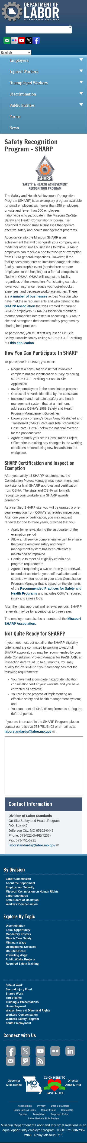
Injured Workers (48, 71)
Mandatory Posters (18, 934)
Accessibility (25, 1106)
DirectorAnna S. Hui (73, 1083)
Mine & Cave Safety (19, 938)
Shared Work (14, 993)
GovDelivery (26, 1061)
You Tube (40, 1051)
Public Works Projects (20, 959)
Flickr (55, 1051)
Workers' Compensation (22, 904)
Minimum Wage (16, 942)
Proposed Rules (59, 1114)
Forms (15, 116)
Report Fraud (48, 1110)
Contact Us (67, 1110)
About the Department (20, 883)
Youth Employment (18, 1023)
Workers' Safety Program (22, 1019)
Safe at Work (14, 985)
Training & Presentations (22, 1002)
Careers (23, 1114)
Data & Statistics (60, 1106)
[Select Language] (15, 52)
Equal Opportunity (18, 930)
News (14, 128)
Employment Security (20, 887)
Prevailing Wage (16, 955)
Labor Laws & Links (24, 1110)
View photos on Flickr (14, 40)
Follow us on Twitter (28, 40)
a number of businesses (28, 296)
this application (22, 343)
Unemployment (16, 1006)
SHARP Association (20, 306)
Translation (39, 1114)
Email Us (8, 1057)
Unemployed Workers (48, 83)
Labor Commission (18, 879)
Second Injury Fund (19, 989)
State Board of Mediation (22, 900)
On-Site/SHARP (16, 951)
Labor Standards (17, 895)
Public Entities (48, 105)
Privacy (41, 1106)
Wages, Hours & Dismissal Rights (28, 1010)
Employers (48, 60)
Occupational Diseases (21, 946)
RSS (40, 1061)
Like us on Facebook (36, 40)
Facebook (11, 1051)
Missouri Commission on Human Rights (32, 891)
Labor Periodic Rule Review (43, 1118)
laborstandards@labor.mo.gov (30, 731)
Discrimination (48, 94)
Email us (6, 40)
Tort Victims (14, 998)
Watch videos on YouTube (21, 40)
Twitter (26, 1051)
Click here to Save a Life (54, 1085)
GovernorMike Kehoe (14, 1083)
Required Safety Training (22, 963)
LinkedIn (70, 1051)
